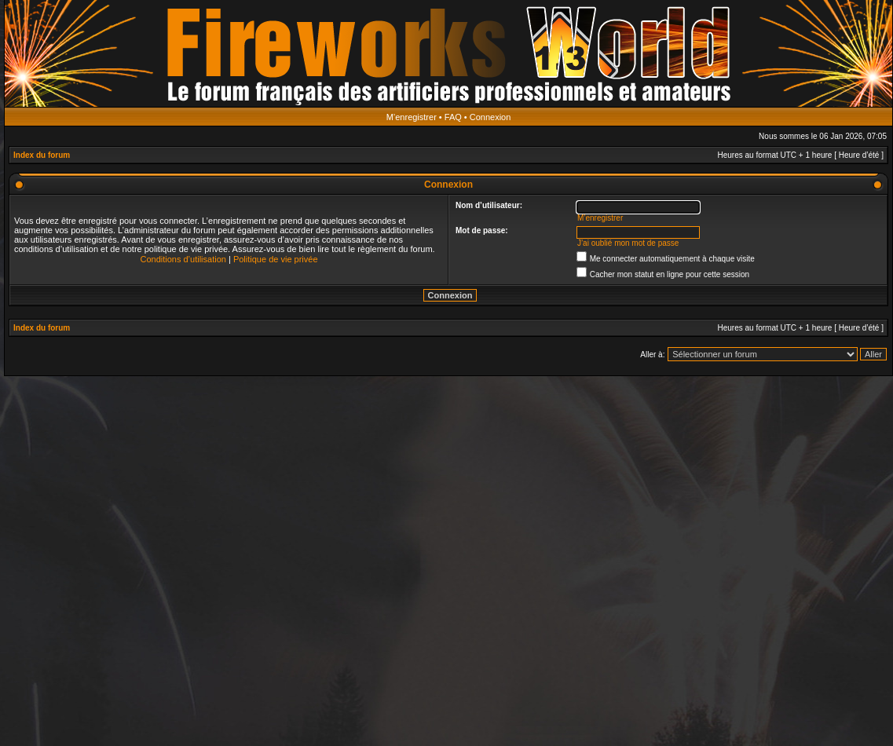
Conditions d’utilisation (182, 259)
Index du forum (41, 155)
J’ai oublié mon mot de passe (628, 243)
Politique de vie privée (275, 259)
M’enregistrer (411, 117)
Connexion (490, 117)
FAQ (453, 117)
